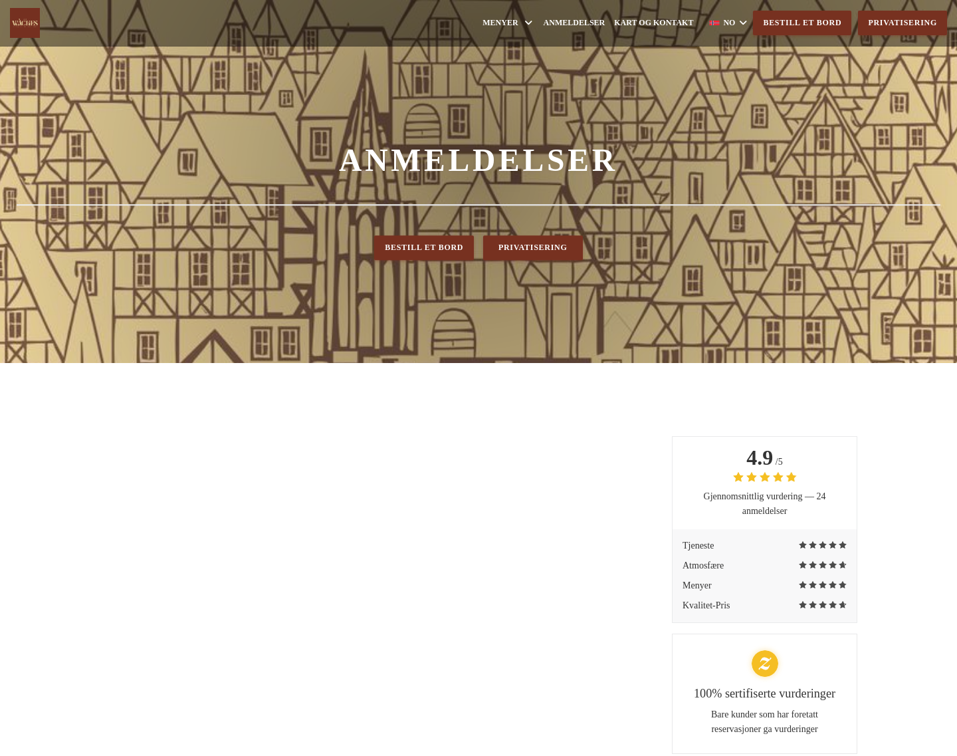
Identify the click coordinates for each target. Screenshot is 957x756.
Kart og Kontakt (653, 22)
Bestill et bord (802, 22)
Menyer (508, 23)
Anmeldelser (574, 22)
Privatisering (902, 22)
